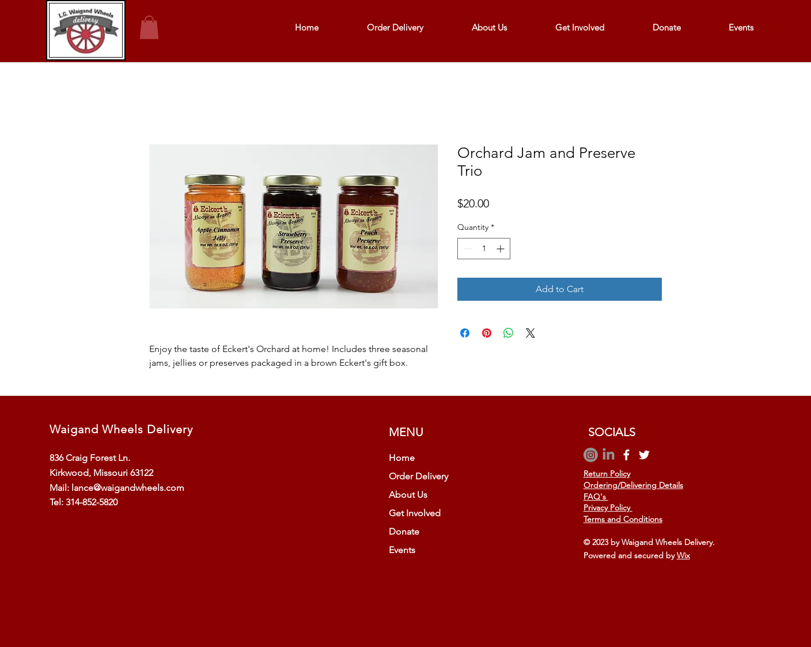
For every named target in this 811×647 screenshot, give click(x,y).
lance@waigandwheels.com (127, 487)
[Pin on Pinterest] (487, 333)
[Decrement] (466, 249)
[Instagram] (590, 455)
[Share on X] (530, 333)
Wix (683, 555)
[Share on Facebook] (465, 333)
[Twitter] (644, 455)
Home (402, 457)
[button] (149, 27)
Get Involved (415, 513)
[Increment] (501, 249)
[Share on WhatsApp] (509, 333)
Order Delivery (418, 476)
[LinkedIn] (608, 455)
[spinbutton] (483, 249)
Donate (404, 531)
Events (402, 549)
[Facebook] (626, 455)
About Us (408, 494)
